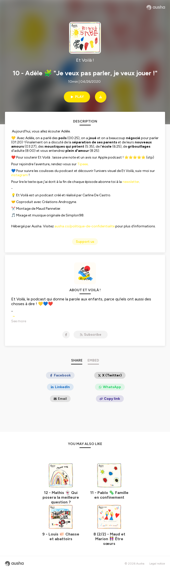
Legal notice (157, 563)
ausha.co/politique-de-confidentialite (84, 226)
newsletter (131, 182)
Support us (85, 242)
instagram (19, 175)
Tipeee (82, 164)
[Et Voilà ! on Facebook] (66, 334)
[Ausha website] (155, 7)
